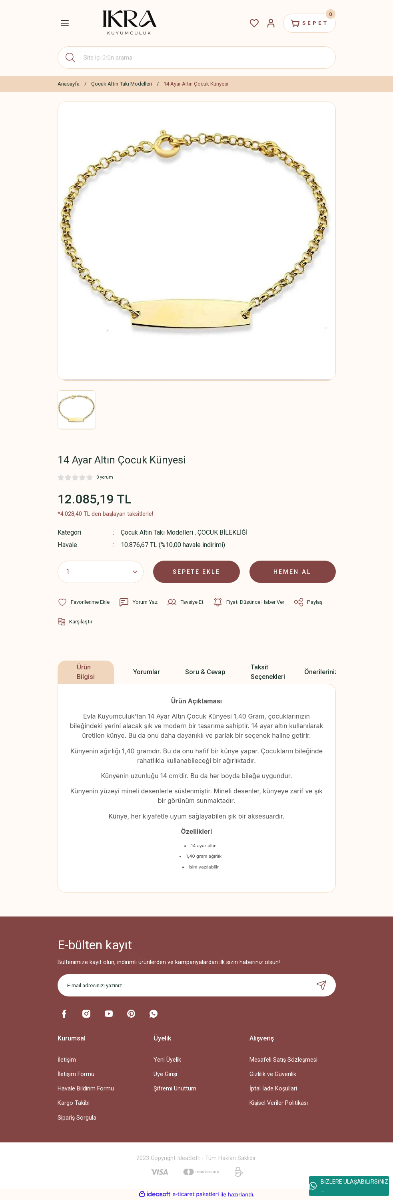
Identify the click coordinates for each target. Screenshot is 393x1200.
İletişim (67, 1059)
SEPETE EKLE (196, 571)
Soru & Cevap (205, 672)
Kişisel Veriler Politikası (278, 1103)
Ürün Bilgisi (86, 672)
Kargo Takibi (74, 1103)
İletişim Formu (76, 1074)
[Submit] (321, 985)
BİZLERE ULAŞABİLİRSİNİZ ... (348, 1185)
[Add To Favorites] (84, 602)
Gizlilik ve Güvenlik (272, 1074)
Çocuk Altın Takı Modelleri (157, 532)
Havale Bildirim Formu (86, 1088)
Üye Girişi (165, 1074)
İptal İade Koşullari (273, 1088)
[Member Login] (270, 23)
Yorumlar (146, 672)
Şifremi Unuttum (175, 1088)
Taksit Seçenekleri (268, 672)
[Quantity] (101, 572)
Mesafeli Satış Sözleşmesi (283, 1059)
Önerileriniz (321, 672)
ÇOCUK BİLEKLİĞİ (222, 532)
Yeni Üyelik (167, 1059)
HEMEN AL (292, 571)
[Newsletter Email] (197, 985)
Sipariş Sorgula (77, 1117)
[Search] (197, 57)
